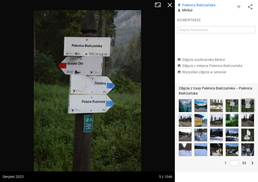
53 (244, 163)
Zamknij (170, 5)
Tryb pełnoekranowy (160, 5)
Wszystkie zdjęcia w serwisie (201, 72)
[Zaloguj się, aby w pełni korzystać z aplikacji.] (239, 7)
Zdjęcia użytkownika (201, 60)
